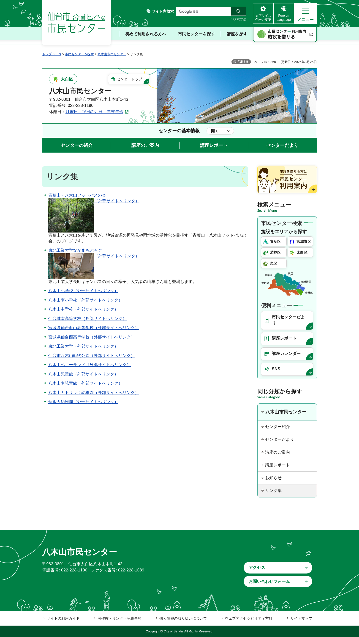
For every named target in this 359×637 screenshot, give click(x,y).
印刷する (242, 61)
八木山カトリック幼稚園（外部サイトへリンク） (93, 392)
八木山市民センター (112, 54)
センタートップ (129, 79)
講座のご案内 (145, 145)
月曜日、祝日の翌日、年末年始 (94, 111)
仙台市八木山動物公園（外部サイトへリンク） (91, 355)
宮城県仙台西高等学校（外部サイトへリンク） (91, 337)
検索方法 (239, 19)
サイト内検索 (163, 11)
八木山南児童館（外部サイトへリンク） (85, 383)
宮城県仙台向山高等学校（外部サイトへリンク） (93, 327)
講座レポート (214, 145)
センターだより (282, 145)
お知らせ (273, 478)
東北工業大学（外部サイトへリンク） (83, 346)
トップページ (51, 54)
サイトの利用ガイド (63, 618)
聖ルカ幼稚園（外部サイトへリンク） (83, 401)
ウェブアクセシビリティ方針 (248, 618)
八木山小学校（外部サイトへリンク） (83, 290)
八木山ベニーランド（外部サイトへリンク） (89, 364)
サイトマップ (301, 618)
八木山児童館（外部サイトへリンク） (83, 374)
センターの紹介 (77, 145)
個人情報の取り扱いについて (183, 618)
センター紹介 (277, 426)
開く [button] (214, 131)
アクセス (257, 567)
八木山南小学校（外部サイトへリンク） (85, 300)
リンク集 (273, 490)
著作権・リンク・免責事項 (119, 618)
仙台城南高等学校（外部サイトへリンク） (87, 318)
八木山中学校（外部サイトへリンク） (83, 309)
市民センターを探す (79, 54)
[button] (305, 13)
